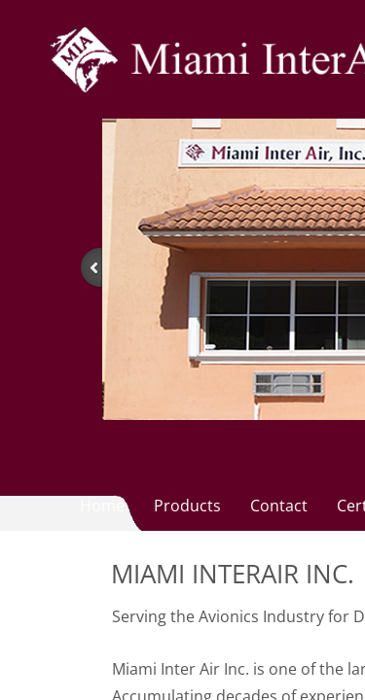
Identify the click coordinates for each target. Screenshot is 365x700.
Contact (279, 505)
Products (187, 505)
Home (102, 505)
